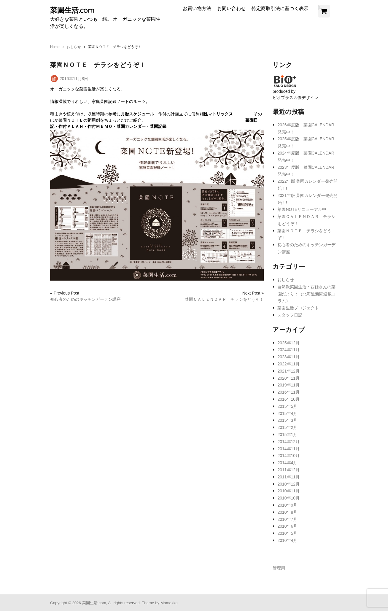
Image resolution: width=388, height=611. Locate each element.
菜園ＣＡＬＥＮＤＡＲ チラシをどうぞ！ (224, 299)
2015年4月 (287, 413)
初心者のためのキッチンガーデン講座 (85, 299)
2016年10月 (288, 399)
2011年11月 (288, 477)
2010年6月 (287, 526)
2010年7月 (287, 519)
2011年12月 (288, 469)
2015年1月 (287, 434)
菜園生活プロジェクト (298, 308)
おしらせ (285, 279)
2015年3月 (287, 420)
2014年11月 (288, 448)
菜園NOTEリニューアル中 (301, 209)
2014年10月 (288, 455)
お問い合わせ (231, 8)
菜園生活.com (72, 10)
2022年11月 (288, 364)
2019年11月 (288, 385)
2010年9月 (287, 505)
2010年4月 (287, 540)
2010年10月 (288, 498)
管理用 (279, 568)
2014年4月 (287, 462)
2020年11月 (288, 378)
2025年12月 (288, 342)
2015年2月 (287, 427)
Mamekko (169, 603)
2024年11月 (288, 349)
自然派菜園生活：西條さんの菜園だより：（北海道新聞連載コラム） (306, 293)
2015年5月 (287, 406)
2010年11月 (288, 491)
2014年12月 (288, 441)
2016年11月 (288, 392)
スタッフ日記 (289, 315)
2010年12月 (288, 484)
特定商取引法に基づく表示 (280, 8)
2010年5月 (287, 533)
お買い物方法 (197, 8)
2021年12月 (288, 371)
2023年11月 (288, 356)
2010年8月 (287, 512)
